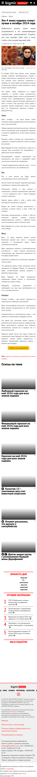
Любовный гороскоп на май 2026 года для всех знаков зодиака (15, 393)
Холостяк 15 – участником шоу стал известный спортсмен (13, 491)
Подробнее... (10, 769)
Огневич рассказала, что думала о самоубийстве (14, 524)
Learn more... (22, 773)
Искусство (30, 690)
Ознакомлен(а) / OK (7, 776)
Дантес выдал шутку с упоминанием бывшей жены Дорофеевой (16, 557)
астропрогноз (25, 356)
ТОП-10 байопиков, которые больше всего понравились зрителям (18, 602)
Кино (5, 690)
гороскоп (8, 356)
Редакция (4, 721)
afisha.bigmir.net (14, 711)
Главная (4, 16)
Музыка (12, 690)
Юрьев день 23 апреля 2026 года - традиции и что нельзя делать (20, 618)
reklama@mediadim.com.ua (10, 746)
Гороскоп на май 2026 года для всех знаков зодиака (14, 458)
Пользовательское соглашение (12, 735)
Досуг (11, 16)
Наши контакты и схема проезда (12, 724)
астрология (16, 356)
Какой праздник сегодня (9, 12)
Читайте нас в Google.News (18, 348)
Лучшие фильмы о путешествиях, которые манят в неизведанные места (19, 611)
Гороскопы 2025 (24, 12)
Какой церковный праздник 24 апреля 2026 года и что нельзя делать (19, 633)
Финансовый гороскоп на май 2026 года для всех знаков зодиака (15, 426)
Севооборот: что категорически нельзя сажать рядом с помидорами (20, 625)
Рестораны (20, 690)
